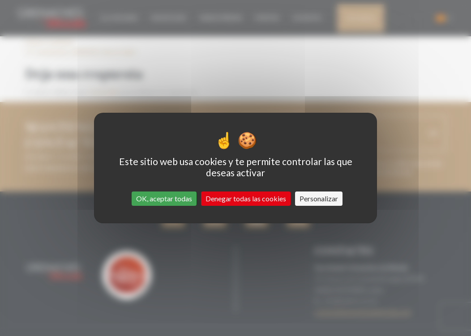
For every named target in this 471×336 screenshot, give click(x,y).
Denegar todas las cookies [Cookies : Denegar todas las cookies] (246, 198)
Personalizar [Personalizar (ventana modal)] (319, 198)
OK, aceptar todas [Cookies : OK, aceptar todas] (164, 198)
